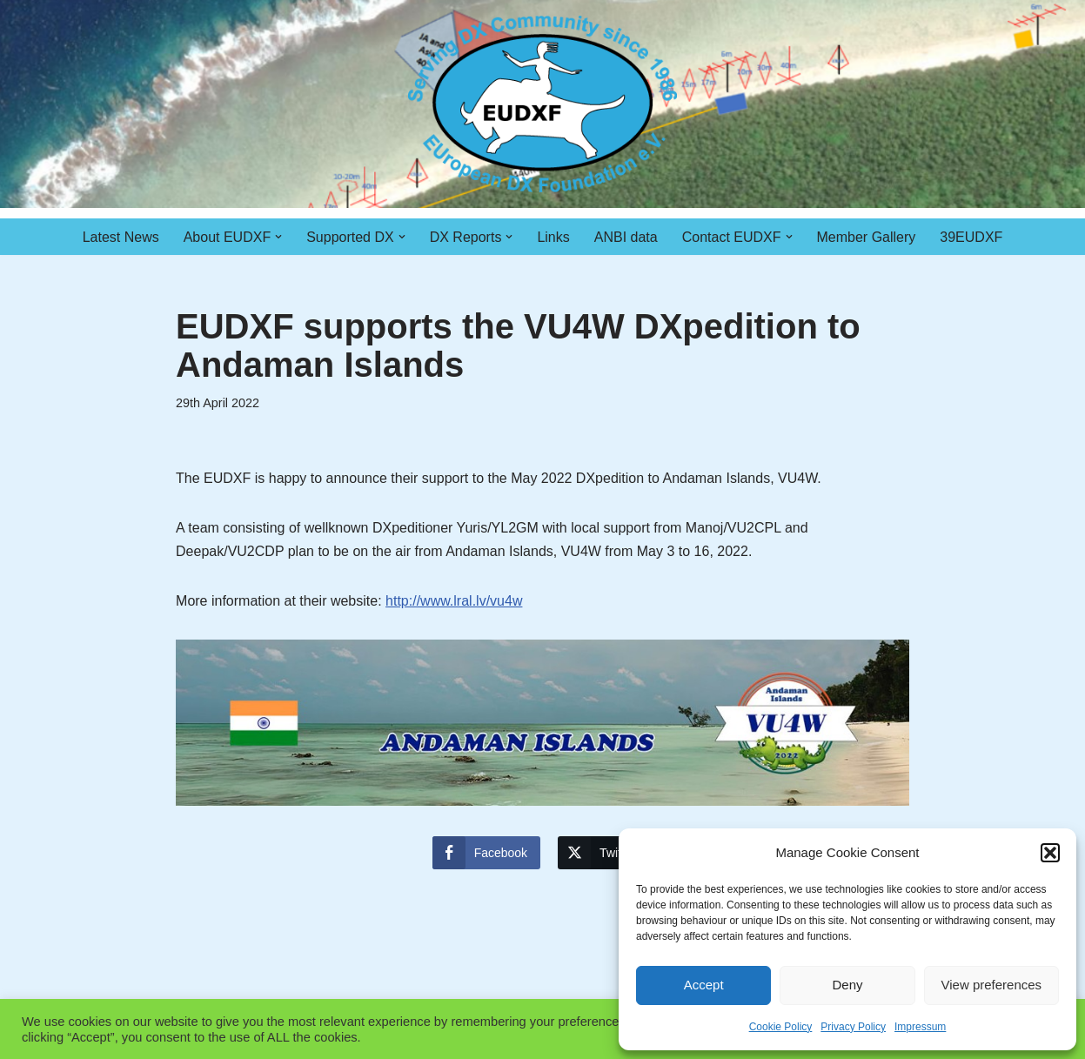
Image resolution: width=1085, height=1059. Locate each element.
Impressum (920, 1027)
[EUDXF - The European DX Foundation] (542, 104)
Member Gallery (866, 237)
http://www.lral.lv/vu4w (453, 600)
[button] (1050, 852)
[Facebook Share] (486, 852)
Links (553, 237)
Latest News (121, 237)
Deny (847, 984)
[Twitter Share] (603, 852)
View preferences (991, 984)
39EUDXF (971, 237)
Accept (704, 984)
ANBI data (626, 237)
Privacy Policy (853, 1027)
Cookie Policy (781, 1027)
